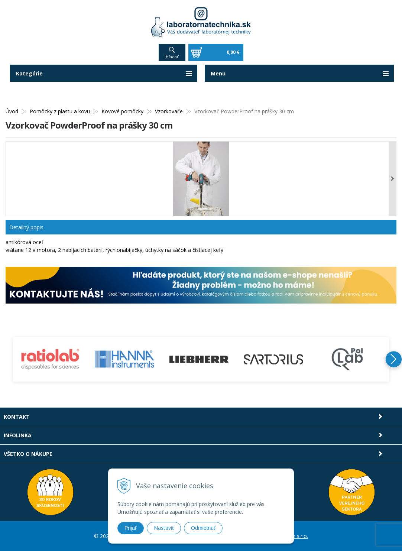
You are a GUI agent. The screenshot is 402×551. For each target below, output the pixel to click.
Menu (218, 73)
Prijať (130, 528)
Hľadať (172, 56)
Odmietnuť (203, 528)
